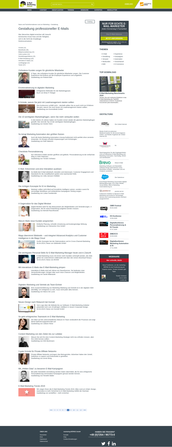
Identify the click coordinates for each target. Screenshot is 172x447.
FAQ (64, 437)
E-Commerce (119, 64)
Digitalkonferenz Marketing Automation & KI (119, 243)
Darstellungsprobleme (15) (26, 56)
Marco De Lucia (49, 292)
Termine (71, 10)
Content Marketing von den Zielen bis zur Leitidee (40, 334)
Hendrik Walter (48, 376)
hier (120, 43)
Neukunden (106, 61)
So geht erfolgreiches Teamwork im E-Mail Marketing (41, 317)
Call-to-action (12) (24, 54)
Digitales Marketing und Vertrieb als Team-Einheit (40, 285)
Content (43, 10)
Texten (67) (22, 65)
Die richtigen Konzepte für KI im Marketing (37, 186)
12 (81, 410)
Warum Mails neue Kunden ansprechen (35, 221)
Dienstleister (57, 10)
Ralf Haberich (48, 141)
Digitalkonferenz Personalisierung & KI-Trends (118, 225)
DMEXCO (114, 234)
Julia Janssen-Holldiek (51, 176)
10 (74, 410)
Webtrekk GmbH (60, 243)
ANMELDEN (129, 4)
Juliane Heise (48, 323)
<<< (51, 410)
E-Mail (104, 54)
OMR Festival (115, 206)
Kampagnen (119, 56)
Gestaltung (106, 56)
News (29, 10)
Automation (118, 59)
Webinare (84, 10)
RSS (41, 437)
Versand (105, 59)
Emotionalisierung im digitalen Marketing (36, 88)
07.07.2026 (113, 229)
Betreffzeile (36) (23, 50)
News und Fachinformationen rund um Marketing (33, 24)
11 (77, 410)
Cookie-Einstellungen (70, 439)
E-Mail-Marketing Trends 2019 (31, 386)
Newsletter (112, 10)
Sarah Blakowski (49, 274)
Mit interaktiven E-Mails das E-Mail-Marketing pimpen (41, 267)
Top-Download (107, 72)
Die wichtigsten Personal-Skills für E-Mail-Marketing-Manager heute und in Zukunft (54, 253)
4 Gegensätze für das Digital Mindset (34, 204)
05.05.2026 (113, 208)
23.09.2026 (113, 236)
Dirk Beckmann (48, 341)
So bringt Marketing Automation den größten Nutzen (41, 134)
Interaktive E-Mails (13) (25, 60)
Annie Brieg (47, 358)
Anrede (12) (22, 48)
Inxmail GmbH (59, 309)
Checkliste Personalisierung (30, 151)
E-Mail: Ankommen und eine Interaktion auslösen (39, 169)
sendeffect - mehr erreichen (59, 393)
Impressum (43, 439)
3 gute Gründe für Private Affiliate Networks (37, 351)
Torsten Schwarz (49, 158)
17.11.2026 (113, 248)
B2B (103, 64)
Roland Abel (47, 77)
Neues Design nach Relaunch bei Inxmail (36, 302)
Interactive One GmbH (57, 226)
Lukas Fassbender (50, 193)
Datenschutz (44, 441)
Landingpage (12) (24, 63)
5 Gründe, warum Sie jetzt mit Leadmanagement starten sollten (46, 102)
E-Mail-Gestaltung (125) (26, 58)
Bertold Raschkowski (51, 210)
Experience (118, 54)
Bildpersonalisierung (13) (26, 52)
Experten (98, 10)
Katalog (89, 21)
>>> (84, 410)
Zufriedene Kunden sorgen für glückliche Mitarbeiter (41, 70)
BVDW (56, 260)
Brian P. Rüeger (50, 93)
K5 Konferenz (115, 216)
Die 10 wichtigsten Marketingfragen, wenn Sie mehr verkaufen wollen (48, 117)
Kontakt (65, 435)
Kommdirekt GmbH (56, 109)
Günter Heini (47, 124)
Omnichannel (119, 61)
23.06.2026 (113, 218)
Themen (103, 49)
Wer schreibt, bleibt (114, 260)
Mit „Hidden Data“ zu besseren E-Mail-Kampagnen (40, 369)
